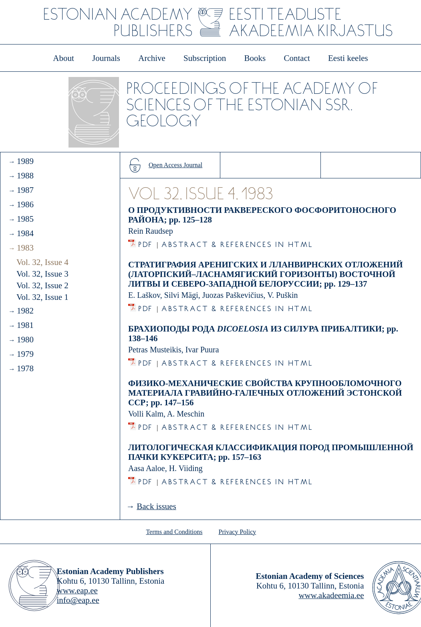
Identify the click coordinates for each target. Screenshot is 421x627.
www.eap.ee (77, 590)
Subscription (204, 58)
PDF (145, 242)
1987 (25, 190)
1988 (25, 175)
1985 (25, 219)
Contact (297, 58)
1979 (25, 354)
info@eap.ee (78, 600)
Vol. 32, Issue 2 (42, 285)
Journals (106, 58)
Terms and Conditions (174, 531)
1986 (25, 204)
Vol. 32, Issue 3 (42, 274)
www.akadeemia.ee (331, 595)
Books (255, 58)
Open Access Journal (175, 165)
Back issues (156, 506)
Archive (151, 58)
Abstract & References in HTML (237, 242)
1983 (25, 248)
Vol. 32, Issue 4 (42, 262)
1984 (25, 233)
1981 (25, 325)
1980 (25, 339)
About (63, 58)
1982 (25, 311)
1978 (25, 368)
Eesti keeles (348, 58)
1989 (25, 161)
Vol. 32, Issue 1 (42, 297)
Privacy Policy (237, 531)
